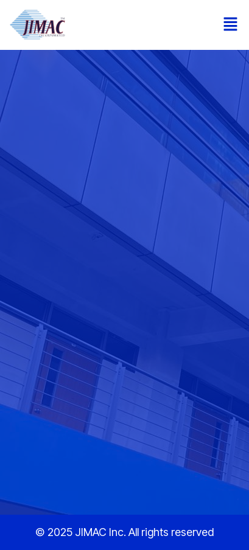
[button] (231, 25)
